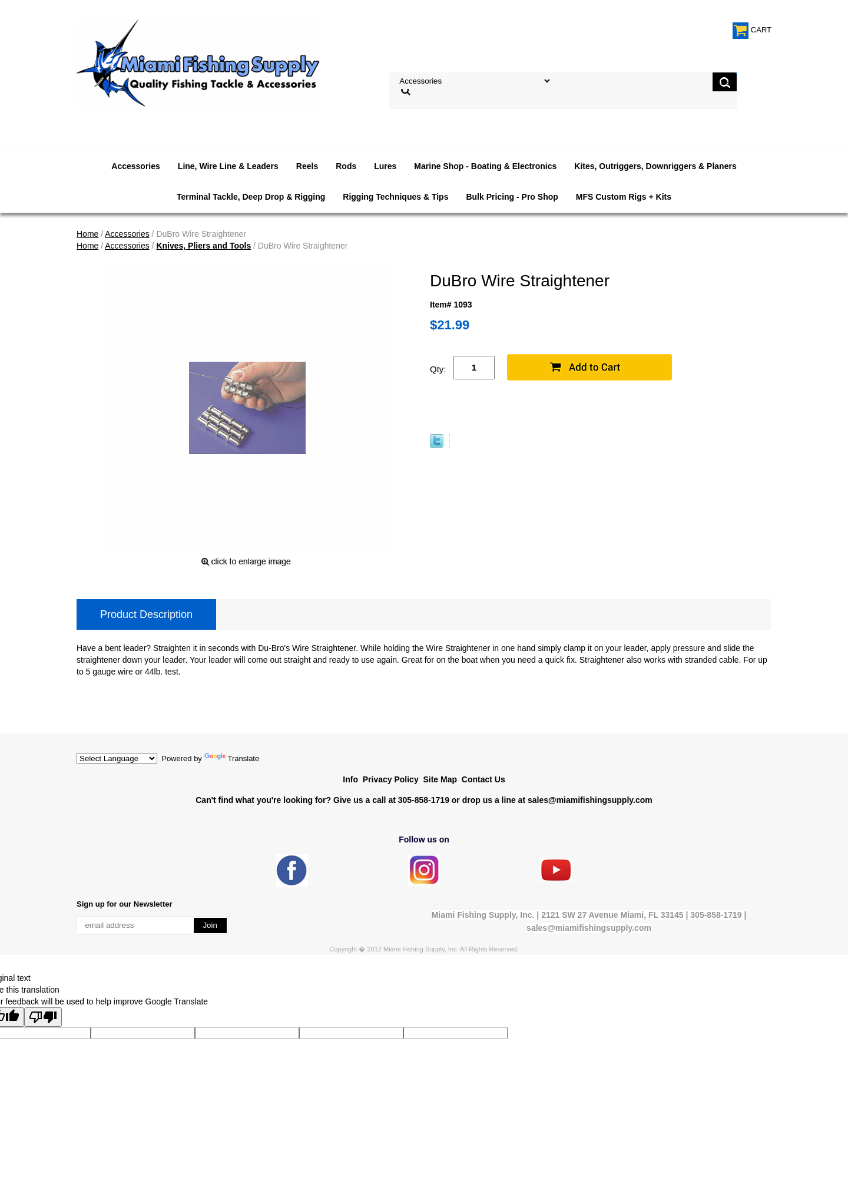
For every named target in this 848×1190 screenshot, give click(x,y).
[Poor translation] (43, 1017)
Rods (346, 166)
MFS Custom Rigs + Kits (623, 196)
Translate (232, 758)
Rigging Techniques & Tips (395, 196)
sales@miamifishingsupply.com (590, 800)
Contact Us (483, 779)
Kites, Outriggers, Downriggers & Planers (655, 166)
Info (350, 779)
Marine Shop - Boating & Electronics (485, 166)
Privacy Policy (391, 779)
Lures (385, 166)
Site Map (440, 779)
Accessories (135, 166)
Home (87, 234)
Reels (307, 166)
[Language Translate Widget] (117, 758)
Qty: (438, 369)
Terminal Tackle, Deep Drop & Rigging (251, 196)
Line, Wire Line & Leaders (228, 166)
